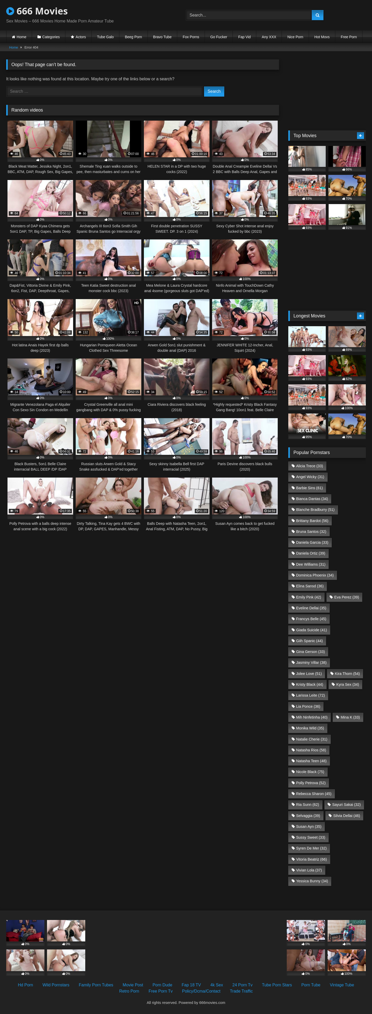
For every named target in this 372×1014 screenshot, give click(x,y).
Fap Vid (244, 37)
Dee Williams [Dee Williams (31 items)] (311, 564)
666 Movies (37, 11)
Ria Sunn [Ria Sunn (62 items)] (307, 804)
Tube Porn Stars (277, 985)
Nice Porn (295, 37)
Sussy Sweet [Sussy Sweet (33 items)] (310, 837)
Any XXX (269, 37)
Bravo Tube (162, 37)
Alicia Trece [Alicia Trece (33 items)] (309, 466)
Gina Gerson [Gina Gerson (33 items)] (310, 652)
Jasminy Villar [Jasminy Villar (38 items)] (311, 662)
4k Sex (216, 985)
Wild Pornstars (55, 985)
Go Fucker (218, 37)
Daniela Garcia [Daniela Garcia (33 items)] (312, 542)
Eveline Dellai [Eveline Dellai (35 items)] (311, 608)
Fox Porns (191, 37)
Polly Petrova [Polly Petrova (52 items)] (311, 783)
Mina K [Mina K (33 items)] (350, 717)
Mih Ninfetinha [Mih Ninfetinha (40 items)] (312, 717)
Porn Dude (162, 985)
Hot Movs (322, 37)
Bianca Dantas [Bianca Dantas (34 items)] (312, 499)
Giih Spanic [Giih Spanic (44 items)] (309, 641)
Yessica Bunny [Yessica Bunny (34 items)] (312, 881)
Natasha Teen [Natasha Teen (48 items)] (311, 761)
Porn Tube (310, 985)
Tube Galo (105, 37)
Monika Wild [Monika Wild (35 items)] (310, 728)
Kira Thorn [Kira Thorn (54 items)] (347, 674)
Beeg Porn (133, 37)
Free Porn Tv (161, 991)
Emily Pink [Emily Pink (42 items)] (308, 597)
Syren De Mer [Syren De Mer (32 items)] (311, 848)
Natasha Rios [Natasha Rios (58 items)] (311, 750)
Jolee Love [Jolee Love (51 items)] (309, 674)
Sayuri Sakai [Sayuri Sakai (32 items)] (346, 804)
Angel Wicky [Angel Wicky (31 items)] (310, 477)
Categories (51, 37)
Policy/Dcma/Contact (201, 991)
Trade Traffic (241, 991)
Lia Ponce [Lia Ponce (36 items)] (308, 706)
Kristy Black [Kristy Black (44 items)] (309, 684)
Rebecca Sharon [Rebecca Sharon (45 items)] (313, 794)
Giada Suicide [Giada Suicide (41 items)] (311, 630)
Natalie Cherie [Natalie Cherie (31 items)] (311, 739)
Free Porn (349, 37)
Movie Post (133, 985)
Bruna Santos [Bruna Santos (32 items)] (311, 531)
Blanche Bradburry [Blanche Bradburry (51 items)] (315, 510)
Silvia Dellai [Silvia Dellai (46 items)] (346, 816)
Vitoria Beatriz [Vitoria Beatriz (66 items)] (311, 859)
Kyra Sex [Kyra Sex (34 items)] (347, 684)
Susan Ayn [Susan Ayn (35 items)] (308, 826)
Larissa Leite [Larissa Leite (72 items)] (310, 695)
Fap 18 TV (191, 985)
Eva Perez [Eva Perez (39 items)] (346, 597)
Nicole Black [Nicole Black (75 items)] (310, 772)
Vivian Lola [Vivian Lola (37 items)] (309, 870)
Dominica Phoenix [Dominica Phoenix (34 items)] (315, 575)
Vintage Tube (342, 985)
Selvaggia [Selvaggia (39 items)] (308, 816)
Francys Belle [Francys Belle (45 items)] (311, 619)
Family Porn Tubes (96, 985)
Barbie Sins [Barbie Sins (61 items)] (309, 488)
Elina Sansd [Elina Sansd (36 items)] (309, 586)
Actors (81, 37)
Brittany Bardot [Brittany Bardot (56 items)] (312, 521)
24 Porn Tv (243, 985)
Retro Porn (129, 991)
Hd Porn (25, 985)
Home (21, 37)
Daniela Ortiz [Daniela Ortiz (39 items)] (310, 553)
